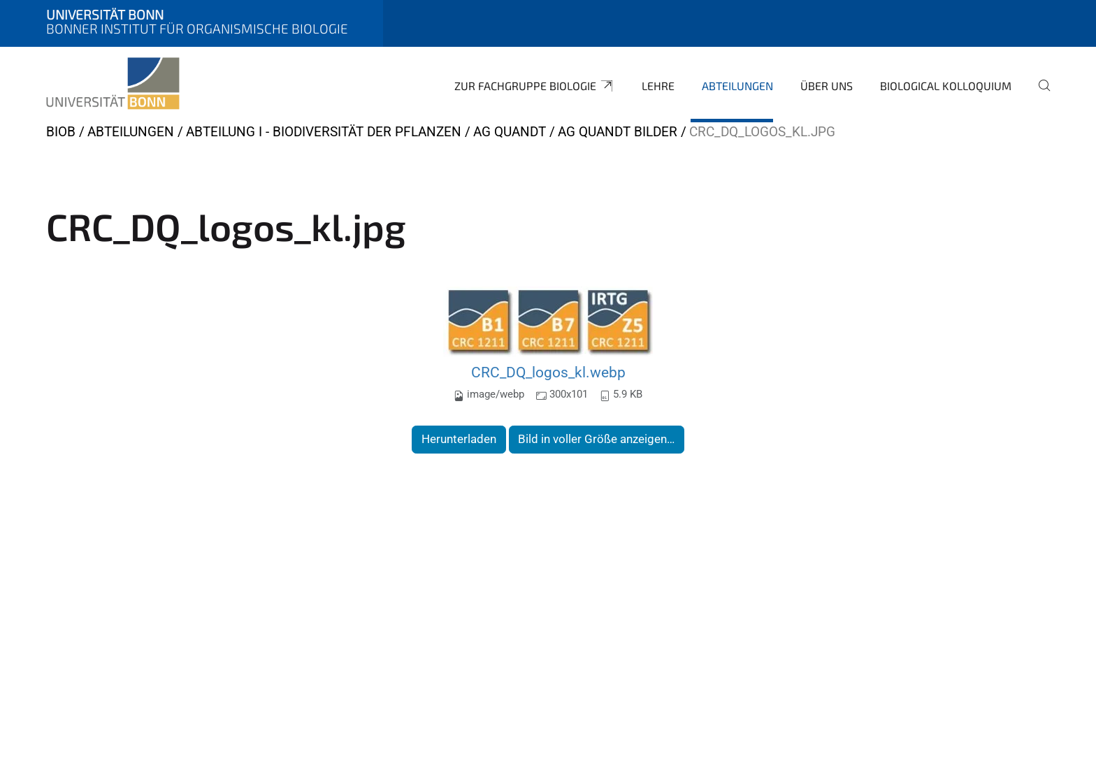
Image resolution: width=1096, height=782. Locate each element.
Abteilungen (737, 85)
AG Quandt (509, 132)
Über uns (826, 85)
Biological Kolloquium (945, 85)
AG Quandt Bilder (617, 132)
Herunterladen (458, 439)
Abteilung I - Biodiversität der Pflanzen (323, 132)
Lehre (658, 85)
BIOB (60, 132)
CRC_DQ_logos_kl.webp (548, 372)
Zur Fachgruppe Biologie (534, 85)
